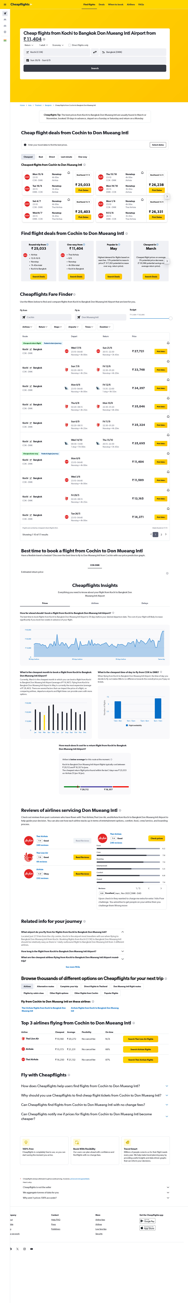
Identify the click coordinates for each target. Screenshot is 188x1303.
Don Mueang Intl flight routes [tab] (131, 957)
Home (26, 105)
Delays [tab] (149, 574)
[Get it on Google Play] (152, 1191)
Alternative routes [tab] (49, 957)
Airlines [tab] (99, 574)
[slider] (175, 318)
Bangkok (52, 105)
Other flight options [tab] (63, 964)
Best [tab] (45, 157)
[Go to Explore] (5, 32)
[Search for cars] (5, 26)
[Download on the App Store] (152, 1198)
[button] (5, 4)
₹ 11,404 (37, 39)
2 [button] (165, 505)
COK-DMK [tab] (99, 536)
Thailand (42, 105)
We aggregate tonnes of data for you (100, 1163)
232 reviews (47, 849)
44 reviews (46, 832)
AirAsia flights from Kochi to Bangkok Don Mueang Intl (99, 980)
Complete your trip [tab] (73, 957)
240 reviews (47, 816)
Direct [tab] (56, 157)
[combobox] (33, 45)
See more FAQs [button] (77, 938)
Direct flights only (84, 45)
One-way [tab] (87, 157)
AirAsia (44, 840)
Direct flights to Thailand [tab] (100, 957)
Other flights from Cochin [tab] (90, 964)
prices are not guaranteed (84, 1150)
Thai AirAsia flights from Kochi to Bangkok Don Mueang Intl (48, 980)
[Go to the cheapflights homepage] (21, 4)
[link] (43, 277)
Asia (34, 105)
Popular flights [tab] (115, 964)
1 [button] (159, 505)
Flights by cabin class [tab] (38, 964)
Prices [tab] (49, 574)
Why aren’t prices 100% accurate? (100, 1168)
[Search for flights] (5, 13)
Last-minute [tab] (70, 157)
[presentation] (48, 39)
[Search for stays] (5, 20)
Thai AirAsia (46, 807)
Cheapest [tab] (32, 157)
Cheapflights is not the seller (100, 1158)
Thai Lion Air (46, 824)
